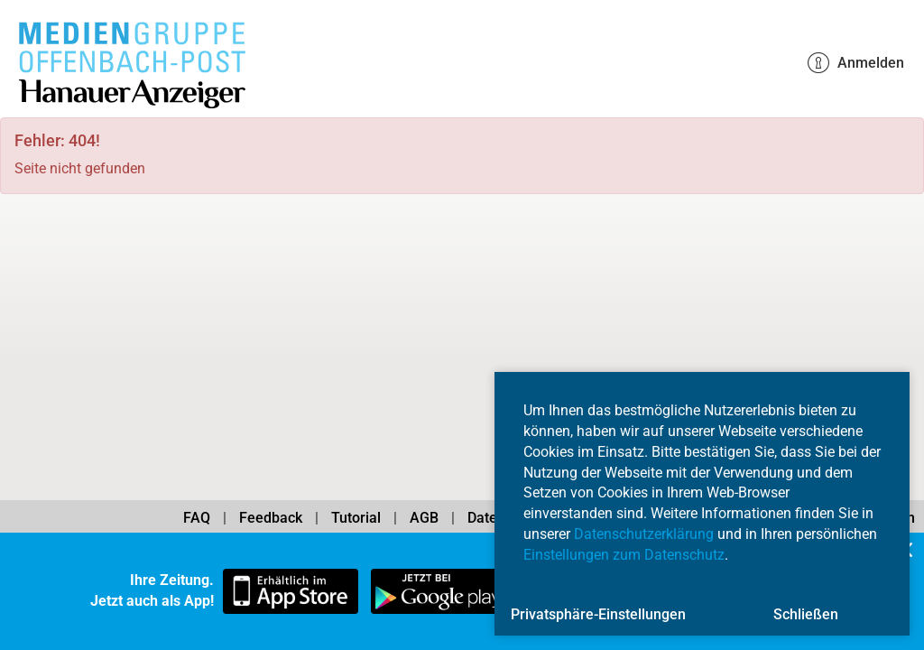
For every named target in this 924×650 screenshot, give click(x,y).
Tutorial (356, 517)
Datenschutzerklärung (644, 534)
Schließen (805, 614)
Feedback (270, 517)
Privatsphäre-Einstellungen (598, 614)
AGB (424, 517)
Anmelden (856, 63)
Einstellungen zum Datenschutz (624, 554)
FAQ (196, 517)
